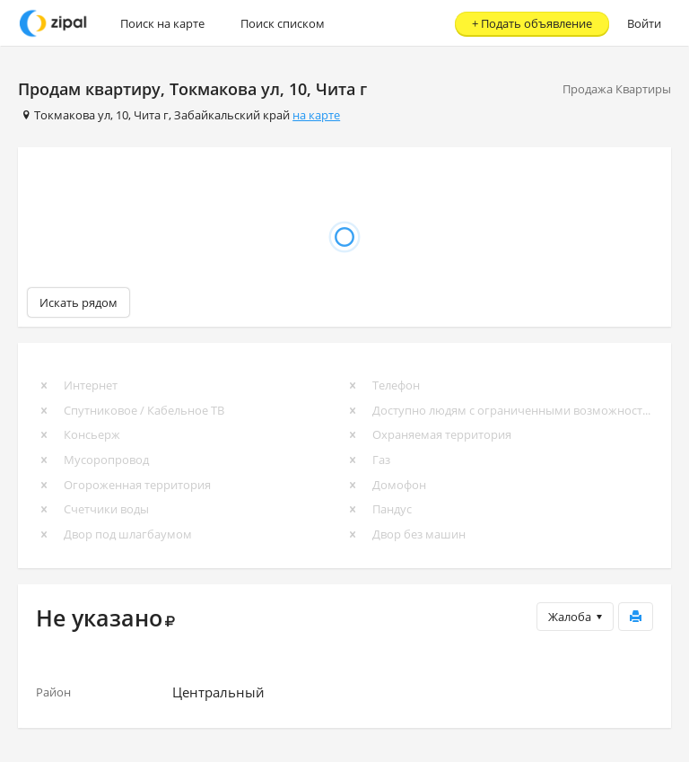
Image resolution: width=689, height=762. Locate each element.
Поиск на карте (162, 23)
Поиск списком (282, 23)
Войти (644, 23)
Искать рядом (78, 302)
